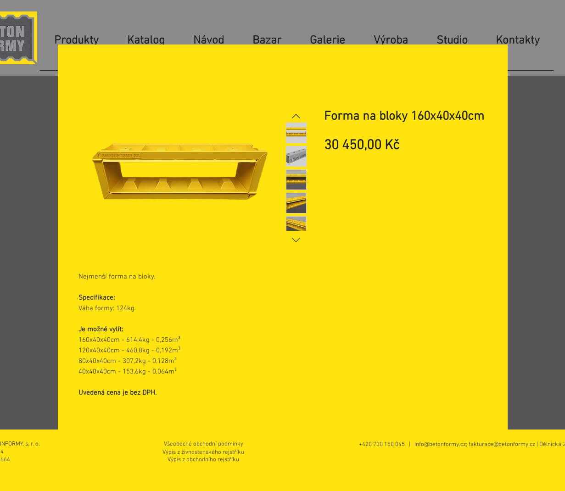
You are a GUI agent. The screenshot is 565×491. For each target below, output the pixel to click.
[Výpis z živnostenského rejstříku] (203, 452)
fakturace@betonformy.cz (502, 444)
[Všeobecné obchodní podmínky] (203, 444)
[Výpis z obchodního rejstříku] (203, 459)
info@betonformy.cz (440, 444)
